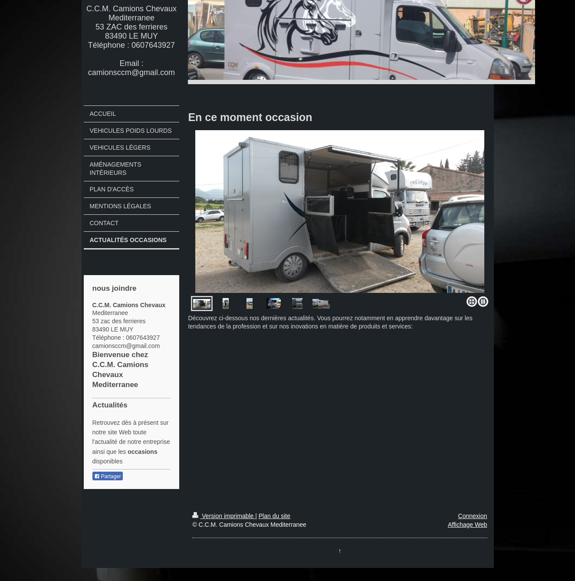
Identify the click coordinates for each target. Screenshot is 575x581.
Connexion (472, 515)
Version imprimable (223, 515)
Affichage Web (467, 524)
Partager (107, 476)
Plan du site (274, 515)
